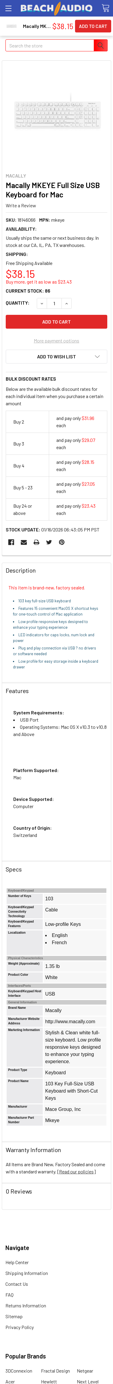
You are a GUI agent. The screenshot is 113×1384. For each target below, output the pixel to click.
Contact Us (16, 1284)
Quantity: (18, 303)
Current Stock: (28, 291)
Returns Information (25, 1305)
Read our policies (76, 1171)
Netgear (85, 1370)
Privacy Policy (19, 1327)
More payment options (56, 340)
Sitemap (14, 1316)
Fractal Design (55, 1370)
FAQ (9, 1294)
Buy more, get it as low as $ (39, 281)
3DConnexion (18, 1370)
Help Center (17, 1262)
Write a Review (21, 205)
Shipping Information (26, 1273)
